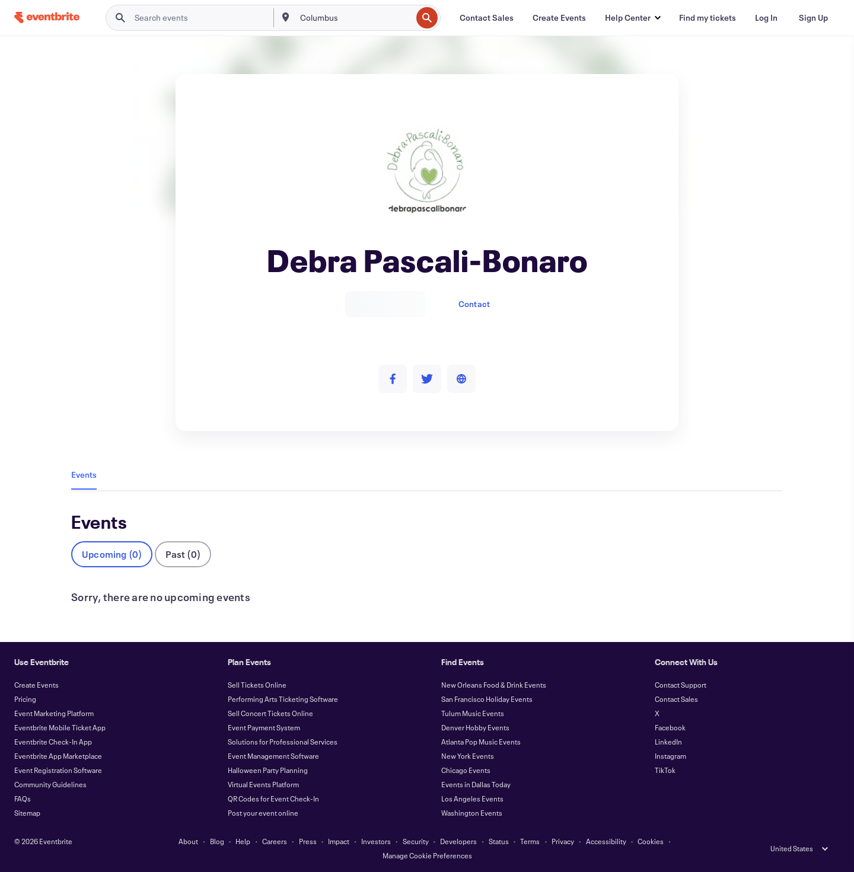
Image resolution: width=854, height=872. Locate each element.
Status (499, 841)
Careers (274, 841)
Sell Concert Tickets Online (270, 713)
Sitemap (27, 812)
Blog (217, 841)
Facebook (670, 727)
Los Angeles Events (472, 798)
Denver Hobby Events (475, 727)
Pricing (25, 699)
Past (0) (182, 554)
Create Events (36, 684)
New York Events (467, 756)
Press (308, 841)
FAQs (22, 798)
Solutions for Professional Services (282, 741)
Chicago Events (465, 770)
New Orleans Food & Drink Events (493, 684)
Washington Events (471, 812)
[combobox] (355, 17)
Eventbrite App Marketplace (58, 756)
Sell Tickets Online (257, 684)
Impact (338, 841)
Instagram (670, 756)
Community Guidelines (50, 784)
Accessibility (606, 841)
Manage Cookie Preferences (427, 855)
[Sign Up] (813, 18)
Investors (376, 841)
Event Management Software (273, 756)
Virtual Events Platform (263, 784)
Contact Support (680, 684)
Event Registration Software (58, 770)
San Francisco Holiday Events (487, 699)
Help (242, 841)
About (188, 841)
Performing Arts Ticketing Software (283, 699)
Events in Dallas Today (476, 784)
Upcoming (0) (112, 554)
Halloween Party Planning (268, 770)
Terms (530, 841)
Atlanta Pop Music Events (481, 741)
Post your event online (263, 812)
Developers (458, 841)
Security (416, 841)
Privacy (563, 841)
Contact (474, 303)
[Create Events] (559, 18)
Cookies (651, 841)
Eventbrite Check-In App (53, 741)
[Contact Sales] (486, 18)
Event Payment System (264, 727)
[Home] (46, 17)
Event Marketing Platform (54, 713)
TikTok (665, 770)
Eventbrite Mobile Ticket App (60, 727)
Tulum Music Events (472, 713)
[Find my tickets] (707, 18)
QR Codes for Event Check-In (273, 798)
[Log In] (766, 18)
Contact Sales (676, 699)
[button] (632, 18)
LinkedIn (668, 741)
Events (84, 474)
